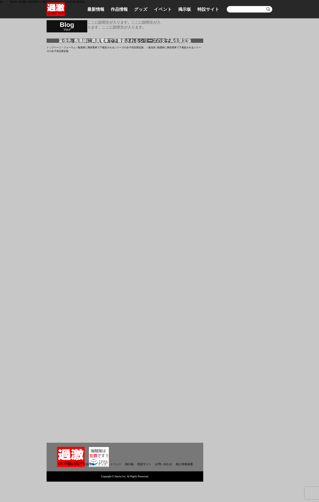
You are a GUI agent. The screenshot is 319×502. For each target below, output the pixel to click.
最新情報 (95, 9)
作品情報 (119, 9)
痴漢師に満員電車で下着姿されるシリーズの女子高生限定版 (112, 47)
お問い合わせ (163, 464)
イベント (163, 9)
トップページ (54, 47)
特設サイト (208, 9)
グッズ (140, 9)
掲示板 (184, 9)
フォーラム (69, 47)
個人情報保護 (184, 464)
